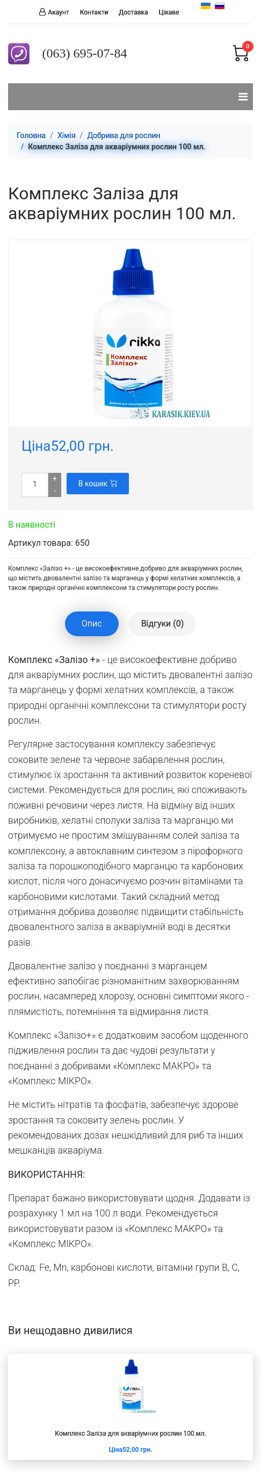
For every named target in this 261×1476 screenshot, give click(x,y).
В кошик (98, 483)
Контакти (94, 12)
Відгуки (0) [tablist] (162, 623)
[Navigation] (243, 97)
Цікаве (169, 12)
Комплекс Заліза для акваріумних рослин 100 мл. (130, 1433)
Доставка (133, 12)
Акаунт (58, 12)
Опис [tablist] (92, 623)
